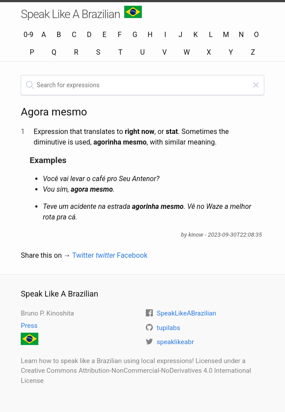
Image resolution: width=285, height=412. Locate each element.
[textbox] (142, 85)
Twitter (93, 255)
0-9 (28, 34)
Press (29, 326)
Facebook (132, 255)
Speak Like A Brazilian (81, 13)
